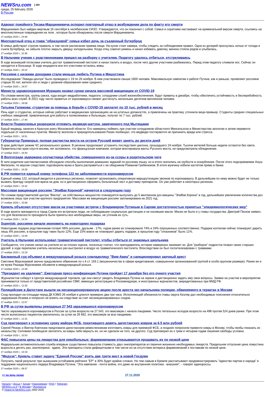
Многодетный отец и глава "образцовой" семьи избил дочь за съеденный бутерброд (71, 41)
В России (7, 12)
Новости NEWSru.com (17, 389)
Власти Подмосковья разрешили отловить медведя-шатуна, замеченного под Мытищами (75, 124)
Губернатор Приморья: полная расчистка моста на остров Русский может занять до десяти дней (80, 140)
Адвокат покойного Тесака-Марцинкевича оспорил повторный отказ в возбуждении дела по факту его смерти (92, 24)
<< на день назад (13, 375)
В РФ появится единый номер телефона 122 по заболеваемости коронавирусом (67, 174)
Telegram (62, 383)
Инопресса (39, 386)
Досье (16, 383)
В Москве (25, 386)
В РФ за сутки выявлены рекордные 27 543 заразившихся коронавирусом (62, 306)
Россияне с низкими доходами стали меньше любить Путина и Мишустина (62, 74)
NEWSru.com (16, 5)
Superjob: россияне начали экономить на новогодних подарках (53, 223)
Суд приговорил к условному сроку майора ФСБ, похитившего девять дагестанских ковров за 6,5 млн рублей (91, 323)
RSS (51, 383)
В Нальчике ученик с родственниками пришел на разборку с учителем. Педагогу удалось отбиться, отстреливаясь (95, 58)
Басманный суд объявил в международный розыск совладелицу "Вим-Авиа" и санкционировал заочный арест (93, 257)
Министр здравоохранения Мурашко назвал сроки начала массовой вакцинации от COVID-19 (77, 91)
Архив (26, 383)
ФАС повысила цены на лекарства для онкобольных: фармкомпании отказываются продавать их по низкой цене (95, 340)
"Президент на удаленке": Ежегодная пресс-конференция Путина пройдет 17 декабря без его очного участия (91, 273)
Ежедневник (39, 383)
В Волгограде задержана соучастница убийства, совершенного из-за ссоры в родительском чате (81, 157)
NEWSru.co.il (9, 386)
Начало (6, 383)
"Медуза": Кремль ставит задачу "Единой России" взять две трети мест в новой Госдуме (74, 356)
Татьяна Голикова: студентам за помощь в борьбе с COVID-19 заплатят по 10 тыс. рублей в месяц (82, 107)
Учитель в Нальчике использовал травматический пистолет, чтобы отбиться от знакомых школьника (84, 240)
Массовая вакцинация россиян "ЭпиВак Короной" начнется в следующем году (66, 190)
